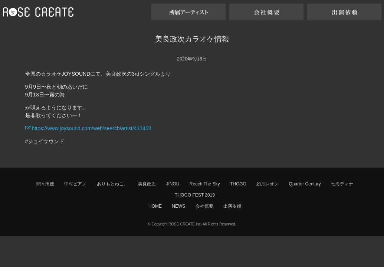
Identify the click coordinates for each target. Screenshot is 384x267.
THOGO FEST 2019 (195, 195)
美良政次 (147, 184)
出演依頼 (232, 206)
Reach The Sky (205, 184)
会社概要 (204, 206)
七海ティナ (342, 184)
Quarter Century (305, 184)
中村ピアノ (75, 184)
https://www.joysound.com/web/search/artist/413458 (88, 128)
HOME (155, 206)
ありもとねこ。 (112, 184)
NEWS (178, 206)
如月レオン (267, 184)
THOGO (238, 184)
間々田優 (45, 184)
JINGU (172, 184)
